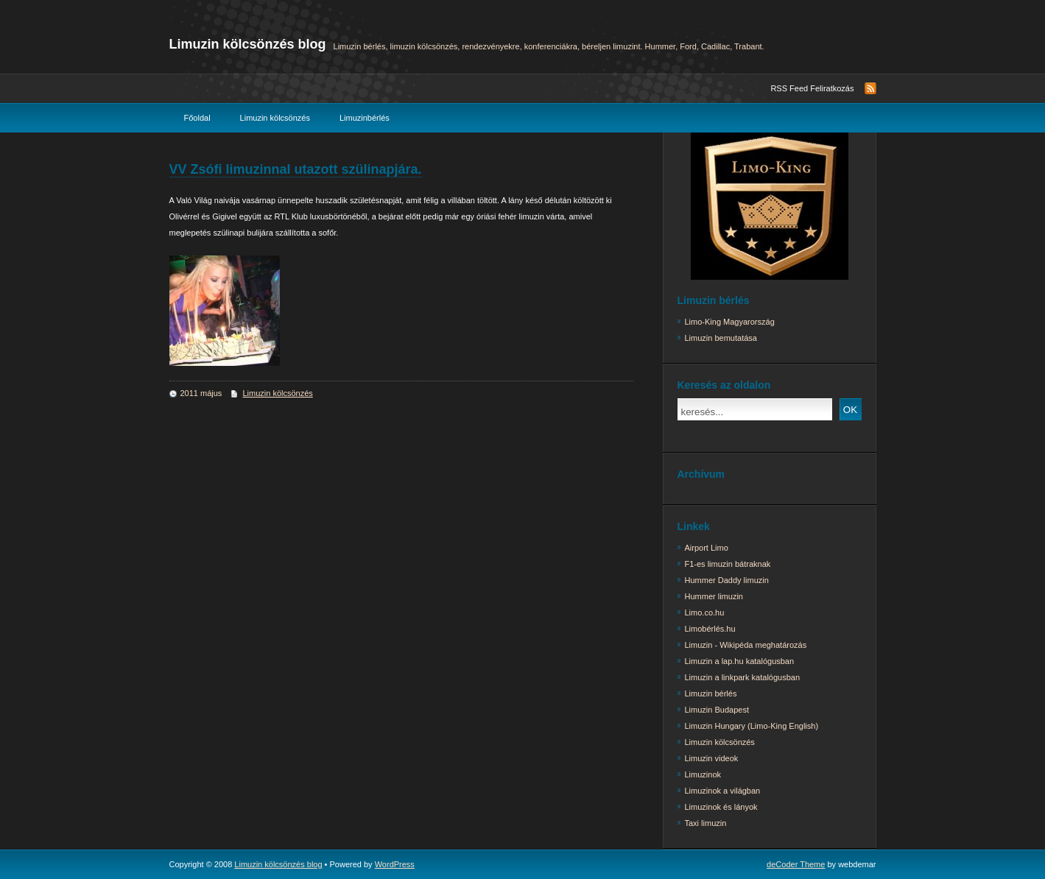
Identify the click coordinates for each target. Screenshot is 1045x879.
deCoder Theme (796, 864)
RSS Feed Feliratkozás (812, 88)
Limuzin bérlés (711, 693)
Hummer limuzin (714, 596)
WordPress (395, 864)
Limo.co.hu (705, 612)
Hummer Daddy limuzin (727, 580)
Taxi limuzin (706, 823)
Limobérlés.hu (710, 628)
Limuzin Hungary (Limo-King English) (752, 725)
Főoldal (197, 117)
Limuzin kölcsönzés (275, 117)
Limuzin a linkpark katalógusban (743, 677)
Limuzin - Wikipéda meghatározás (746, 644)
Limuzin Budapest (717, 709)
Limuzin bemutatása (721, 337)
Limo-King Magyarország (730, 321)
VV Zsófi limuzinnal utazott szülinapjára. (295, 169)
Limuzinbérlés (364, 117)
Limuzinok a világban (723, 790)
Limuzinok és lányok (721, 806)
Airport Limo (706, 547)
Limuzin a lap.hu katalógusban (740, 661)
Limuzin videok (712, 758)
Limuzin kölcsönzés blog (247, 44)
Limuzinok (703, 774)
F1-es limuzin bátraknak (728, 563)
